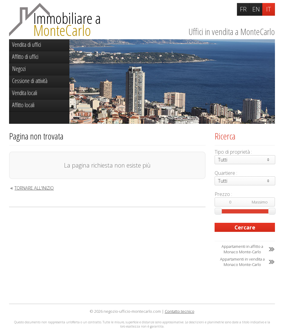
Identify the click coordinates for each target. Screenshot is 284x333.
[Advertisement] (107, 255)
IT (268, 9)
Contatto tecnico (179, 311)
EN (256, 9)
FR (243, 9)
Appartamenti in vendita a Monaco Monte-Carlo (242, 261)
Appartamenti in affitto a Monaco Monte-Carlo (242, 249)
